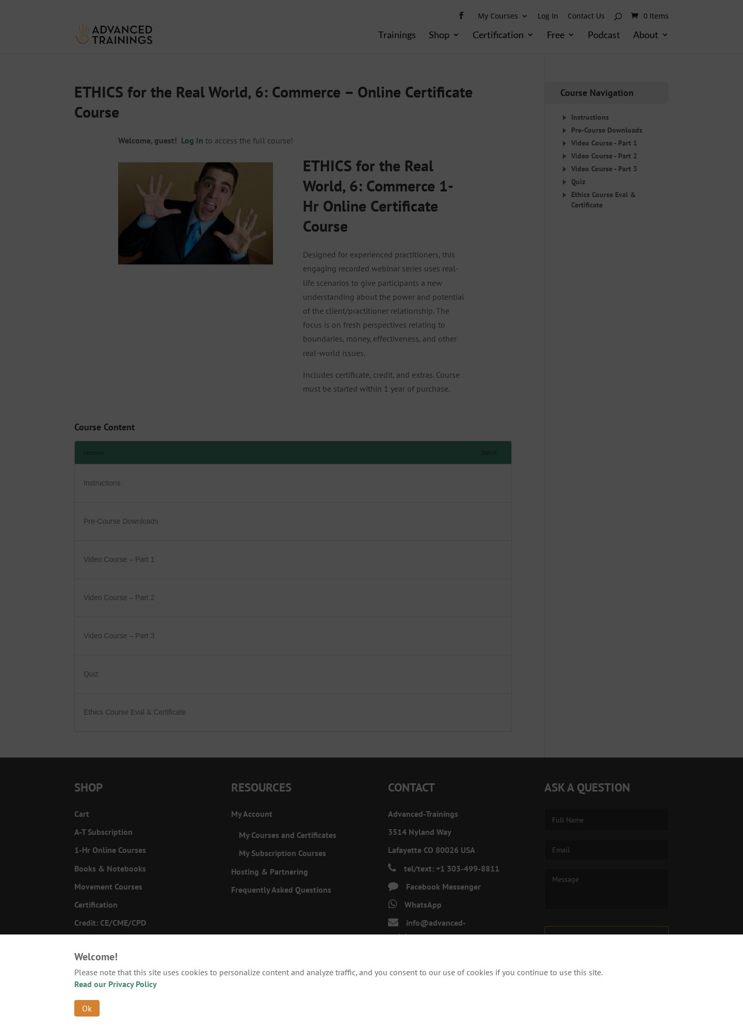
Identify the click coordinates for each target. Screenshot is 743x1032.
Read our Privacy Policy (115, 984)
